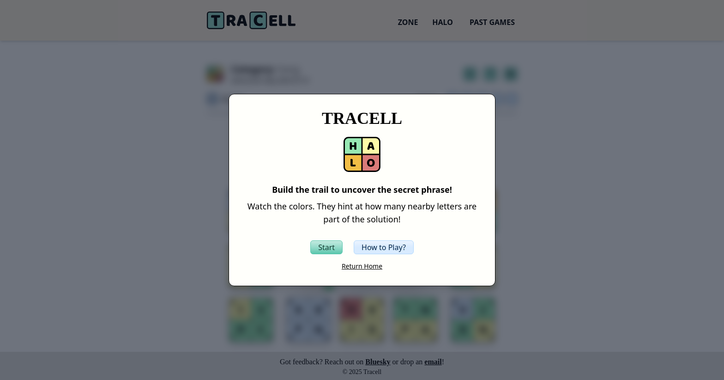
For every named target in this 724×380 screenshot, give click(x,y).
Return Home (362, 266)
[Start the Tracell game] (326, 247)
